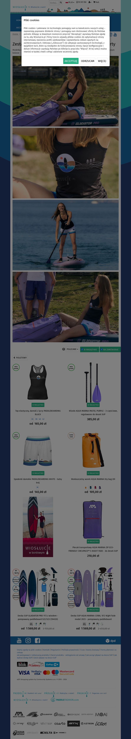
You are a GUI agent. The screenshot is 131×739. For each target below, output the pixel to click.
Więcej (102, 61)
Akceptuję (71, 61)
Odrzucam (87, 61)
